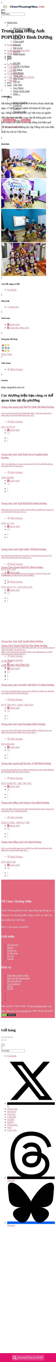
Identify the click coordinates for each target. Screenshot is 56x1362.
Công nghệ (18, 41)
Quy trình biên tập (23, 1011)
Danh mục (12, 22)
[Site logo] (23, 8)
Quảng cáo (11, 950)
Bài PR (10, 989)
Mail (9, 1127)
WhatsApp (12, 1109)
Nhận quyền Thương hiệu (18, 978)
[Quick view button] (7, 438)
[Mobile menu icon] (28, 2)
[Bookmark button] (7, 441)
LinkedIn (11, 1117)
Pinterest (11, 1114)
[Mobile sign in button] (1, 123)
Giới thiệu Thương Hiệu (18, 975)
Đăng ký (26, 120)
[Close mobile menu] (1, 17)
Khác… (17, 94)
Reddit (10, 1122)
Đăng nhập (9, 120)
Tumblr (10, 1119)
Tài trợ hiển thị (13, 984)
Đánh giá (12, 53)
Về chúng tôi (12, 945)
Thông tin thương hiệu (18, 50)
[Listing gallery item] (24, 177)
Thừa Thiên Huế (21, 91)
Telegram (11, 1111)
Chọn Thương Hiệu (38, 1006)
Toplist (10, 986)
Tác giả (10, 956)
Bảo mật (10, 1011)
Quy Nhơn (18, 88)
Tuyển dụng (12, 953)
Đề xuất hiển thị (14, 981)
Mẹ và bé (17, 48)
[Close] (3, 1044)
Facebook (11, 1056)
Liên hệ (10, 959)
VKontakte (12, 1125)
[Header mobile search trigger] (1, 129)
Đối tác (10, 948)
